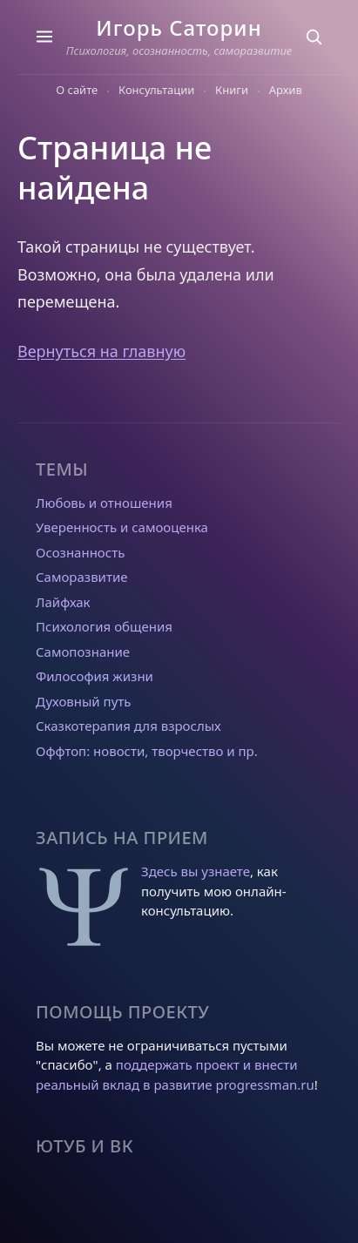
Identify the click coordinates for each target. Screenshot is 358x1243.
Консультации (156, 90)
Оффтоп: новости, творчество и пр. (147, 751)
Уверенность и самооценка (122, 527)
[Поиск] (313, 36)
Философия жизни (94, 676)
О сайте (77, 90)
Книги (231, 90)
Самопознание (83, 651)
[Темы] (44, 36)
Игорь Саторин (178, 27)
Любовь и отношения (104, 502)
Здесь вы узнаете (195, 871)
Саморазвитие (81, 576)
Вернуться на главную (101, 351)
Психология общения (104, 626)
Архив (285, 90)
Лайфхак (63, 602)
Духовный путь (83, 701)
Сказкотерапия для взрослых (128, 725)
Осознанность (80, 552)
